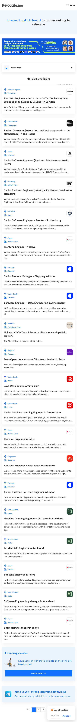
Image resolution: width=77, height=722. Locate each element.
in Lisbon (30, 276)
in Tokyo (36, 162)
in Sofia (34, 359)
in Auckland (33, 518)
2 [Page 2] (38, 709)
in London (36, 100)
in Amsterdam (34, 302)
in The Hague (37, 132)
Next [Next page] (48, 709)
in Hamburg (38, 192)
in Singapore (29, 465)
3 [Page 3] (43, 709)
